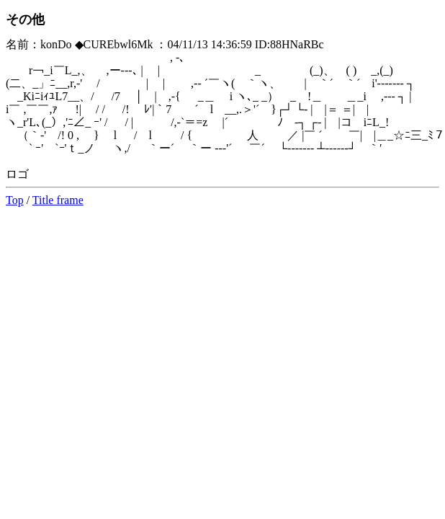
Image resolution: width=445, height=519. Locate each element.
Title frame (58, 200)
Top (15, 200)
